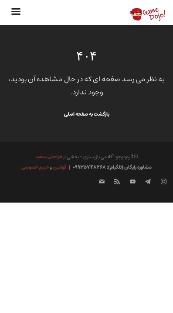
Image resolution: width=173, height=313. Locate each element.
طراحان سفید (48, 157)
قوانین (59, 167)
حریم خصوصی (35, 167)
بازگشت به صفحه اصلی (86, 114)
